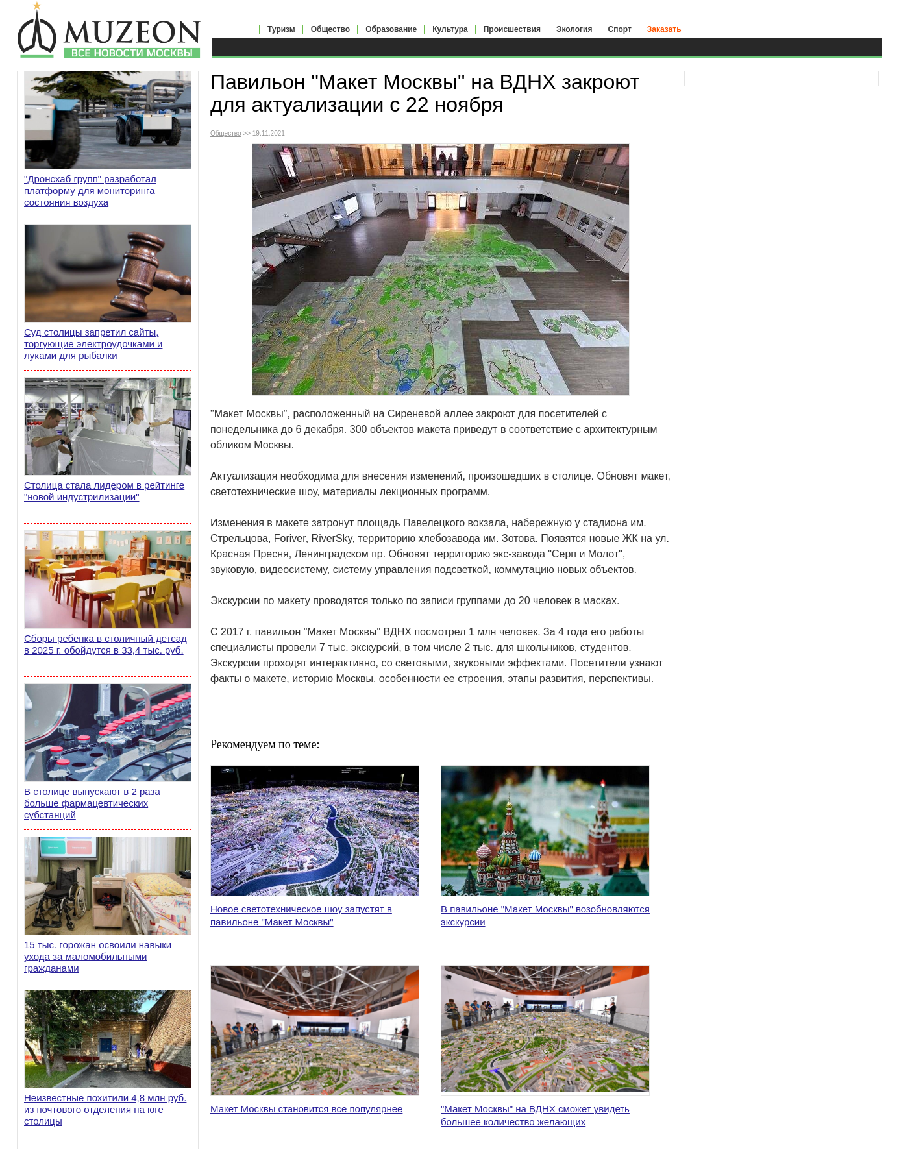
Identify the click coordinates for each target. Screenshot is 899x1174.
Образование (391, 29)
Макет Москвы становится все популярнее (306, 1108)
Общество (331, 29)
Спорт (620, 29)
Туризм (281, 29)
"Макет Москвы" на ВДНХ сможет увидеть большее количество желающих (535, 1115)
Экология (574, 29)
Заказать (664, 29)
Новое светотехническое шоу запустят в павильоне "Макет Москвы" (301, 915)
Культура (449, 29)
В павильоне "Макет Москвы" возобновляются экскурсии (545, 915)
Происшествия (512, 29)
